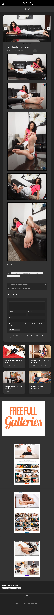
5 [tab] (29, 43)
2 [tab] (24, 43)
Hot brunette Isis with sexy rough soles (14, 387)
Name (11, 311)
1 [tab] (23, 43)
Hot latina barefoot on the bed (13, 361)
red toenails (39, 273)
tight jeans (17, 276)
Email (30, 311)
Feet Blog (27, 3)
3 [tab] (26, 43)
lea (35, 51)
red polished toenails (28, 273)
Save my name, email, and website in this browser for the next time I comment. (26, 325)
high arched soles (16, 273)
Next (48, 28)
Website (11, 317)
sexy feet (10, 276)
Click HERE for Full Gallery (14, 265)
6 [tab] (30, 43)
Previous (5, 28)
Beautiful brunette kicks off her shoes (39, 361)
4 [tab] (27, 43)
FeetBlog (29, 51)
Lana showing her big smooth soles (37, 387)
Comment (12, 300)
